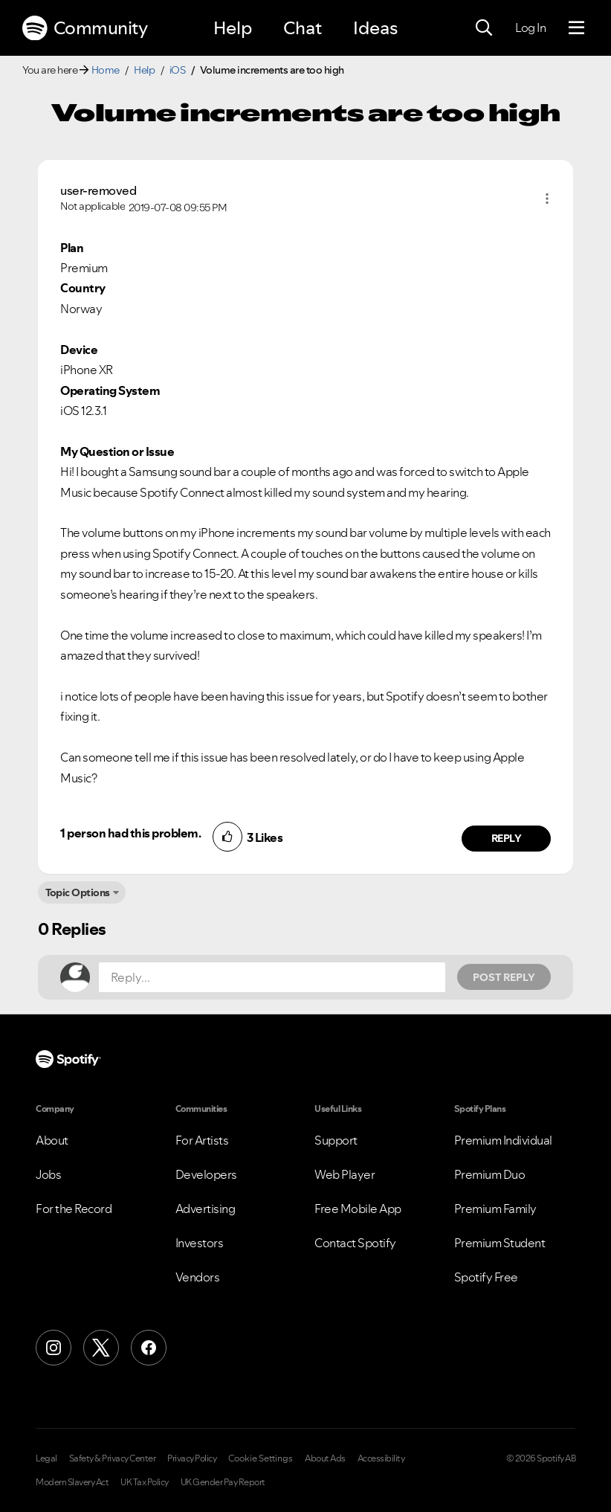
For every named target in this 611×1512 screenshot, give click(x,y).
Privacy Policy (191, 1458)
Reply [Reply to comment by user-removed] (506, 838)
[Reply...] (272, 977)
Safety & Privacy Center (112, 1458)
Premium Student (500, 1243)
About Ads (325, 1458)
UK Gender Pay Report (223, 1482)
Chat (302, 28)
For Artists (202, 1140)
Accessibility (381, 1458)
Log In (530, 27)
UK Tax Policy (144, 1482)
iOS (177, 69)
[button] (547, 198)
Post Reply (504, 977)
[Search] (484, 28)
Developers (206, 1174)
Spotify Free (486, 1277)
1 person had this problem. (130, 833)
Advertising (205, 1208)
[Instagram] (53, 1347)
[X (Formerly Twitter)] (101, 1347)
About (52, 1140)
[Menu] (576, 28)
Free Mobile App (357, 1208)
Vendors (197, 1277)
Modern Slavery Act (72, 1482)
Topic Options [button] (77, 892)
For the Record (73, 1208)
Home (105, 69)
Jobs (48, 1174)
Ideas (375, 28)
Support (336, 1140)
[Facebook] (149, 1347)
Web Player (344, 1174)
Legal (46, 1458)
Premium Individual (503, 1140)
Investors (199, 1243)
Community (84, 28)
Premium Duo (490, 1174)
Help (232, 28)
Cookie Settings (260, 1458)
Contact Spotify (355, 1243)
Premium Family (495, 1208)
